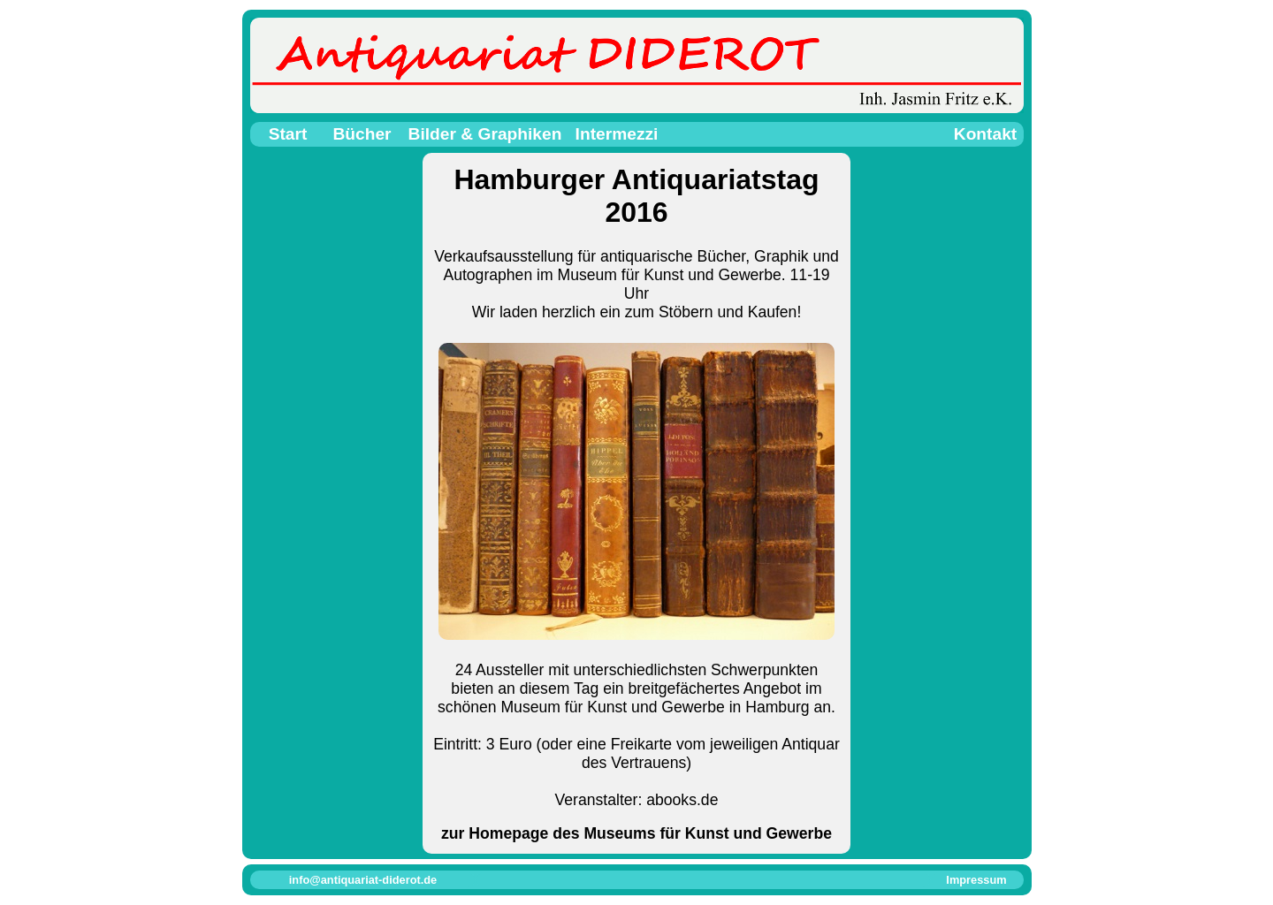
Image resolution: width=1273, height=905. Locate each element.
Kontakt (985, 134)
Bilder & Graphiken (485, 134)
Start (288, 134)
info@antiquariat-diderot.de (363, 879)
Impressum (976, 879)
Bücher (361, 134)
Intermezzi (617, 134)
